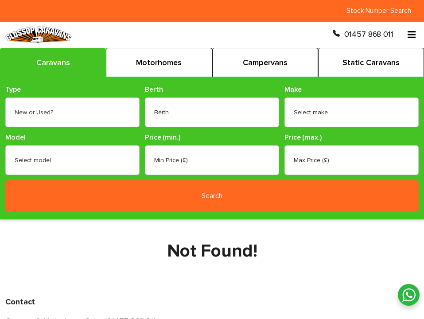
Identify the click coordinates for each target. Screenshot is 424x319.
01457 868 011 (368, 34)
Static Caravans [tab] (371, 62)
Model (15, 137)
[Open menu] (412, 34)
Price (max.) (303, 137)
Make (293, 90)
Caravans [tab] (53, 62)
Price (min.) (162, 137)
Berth (154, 90)
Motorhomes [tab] (159, 62)
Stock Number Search (378, 11)
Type (13, 90)
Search (212, 195)
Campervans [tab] (265, 62)
